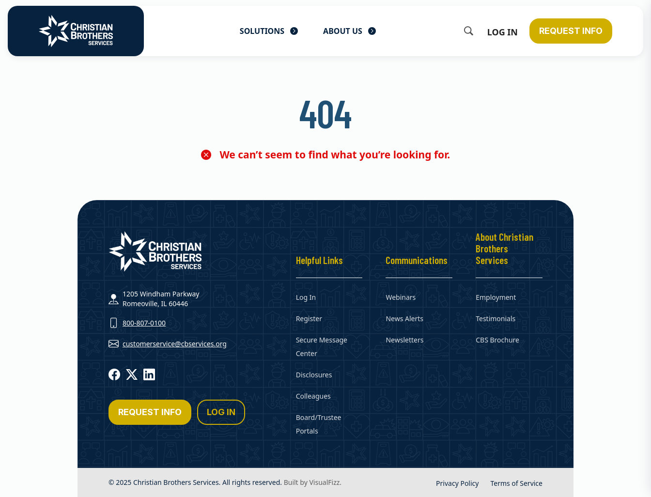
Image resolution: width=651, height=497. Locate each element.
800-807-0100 (144, 322)
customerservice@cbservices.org (175, 343)
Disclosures (314, 374)
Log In (502, 32)
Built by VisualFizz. (312, 482)
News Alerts (404, 318)
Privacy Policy (457, 483)
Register (309, 318)
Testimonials (495, 318)
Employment (496, 297)
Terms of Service (516, 483)
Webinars (401, 297)
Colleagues (313, 396)
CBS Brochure (497, 339)
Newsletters (404, 339)
